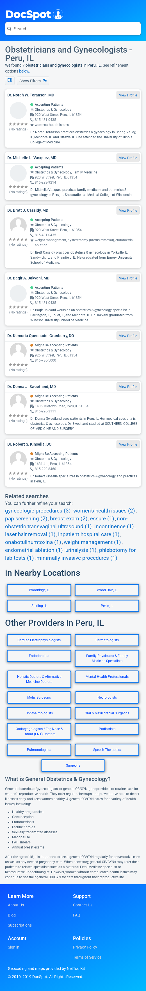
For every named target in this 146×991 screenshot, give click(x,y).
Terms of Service (87, 957)
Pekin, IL (107, 606)
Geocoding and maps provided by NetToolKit (46, 968)
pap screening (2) (26, 519)
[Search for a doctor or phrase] (73, 28)
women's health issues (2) (104, 511)
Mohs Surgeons (39, 697)
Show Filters (33, 80)
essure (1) (102, 519)
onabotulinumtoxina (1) (33, 542)
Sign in (13, 947)
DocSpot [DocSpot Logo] (33, 13)
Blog (12, 915)
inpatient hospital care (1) (89, 534)
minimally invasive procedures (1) (76, 558)
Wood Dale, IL (107, 590)
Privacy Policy (85, 947)
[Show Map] (10, 80)
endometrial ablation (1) (34, 550)
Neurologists (107, 697)
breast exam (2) (69, 519)
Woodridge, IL (39, 590)
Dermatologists (107, 640)
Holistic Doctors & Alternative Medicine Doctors (39, 679)
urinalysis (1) (81, 550)
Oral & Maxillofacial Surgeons (107, 713)
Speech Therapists (107, 750)
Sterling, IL (39, 606)
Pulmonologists (39, 750)
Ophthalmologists (39, 713)
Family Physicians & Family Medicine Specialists (107, 658)
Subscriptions (20, 925)
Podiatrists (107, 729)
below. (24, 71)
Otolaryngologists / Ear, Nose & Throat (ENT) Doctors (39, 731)
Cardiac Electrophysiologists (39, 640)
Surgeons (73, 765)
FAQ (76, 915)
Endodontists (39, 656)
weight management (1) (92, 542)
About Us (16, 905)
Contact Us (82, 905)
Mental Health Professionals (107, 677)
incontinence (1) (114, 526)
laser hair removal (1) (30, 534)
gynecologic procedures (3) (38, 511)
